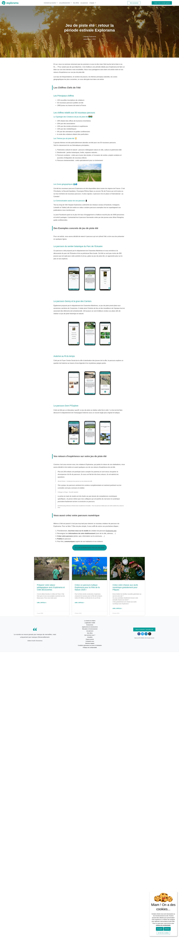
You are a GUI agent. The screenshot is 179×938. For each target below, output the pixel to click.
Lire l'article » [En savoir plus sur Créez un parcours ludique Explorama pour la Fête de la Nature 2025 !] (79, 602)
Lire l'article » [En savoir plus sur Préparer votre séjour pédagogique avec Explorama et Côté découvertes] (41, 602)
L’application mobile (90, 622)
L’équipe (92, 2)
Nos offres (76, 3)
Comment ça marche (51, 2)
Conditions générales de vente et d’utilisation (90, 645)
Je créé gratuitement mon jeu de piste (89, 547)
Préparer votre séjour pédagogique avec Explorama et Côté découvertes (51, 587)
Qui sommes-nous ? (89, 635)
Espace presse (90, 639)
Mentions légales (89, 643)
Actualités (89, 637)
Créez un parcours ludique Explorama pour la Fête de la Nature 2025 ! (87, 587)
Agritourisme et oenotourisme (90, 626)
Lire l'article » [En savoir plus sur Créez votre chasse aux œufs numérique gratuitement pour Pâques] (117, 608)
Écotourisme (89, 624)
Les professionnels (65, 2)
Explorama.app (111, 531)
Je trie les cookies (163, 933)
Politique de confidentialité (90, 647)
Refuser (167, 929)
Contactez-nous (90, 641)
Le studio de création (89, 620)
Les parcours (84, 3)
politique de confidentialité (163, 925)
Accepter (159, 929)
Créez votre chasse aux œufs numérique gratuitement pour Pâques (125, 587)
